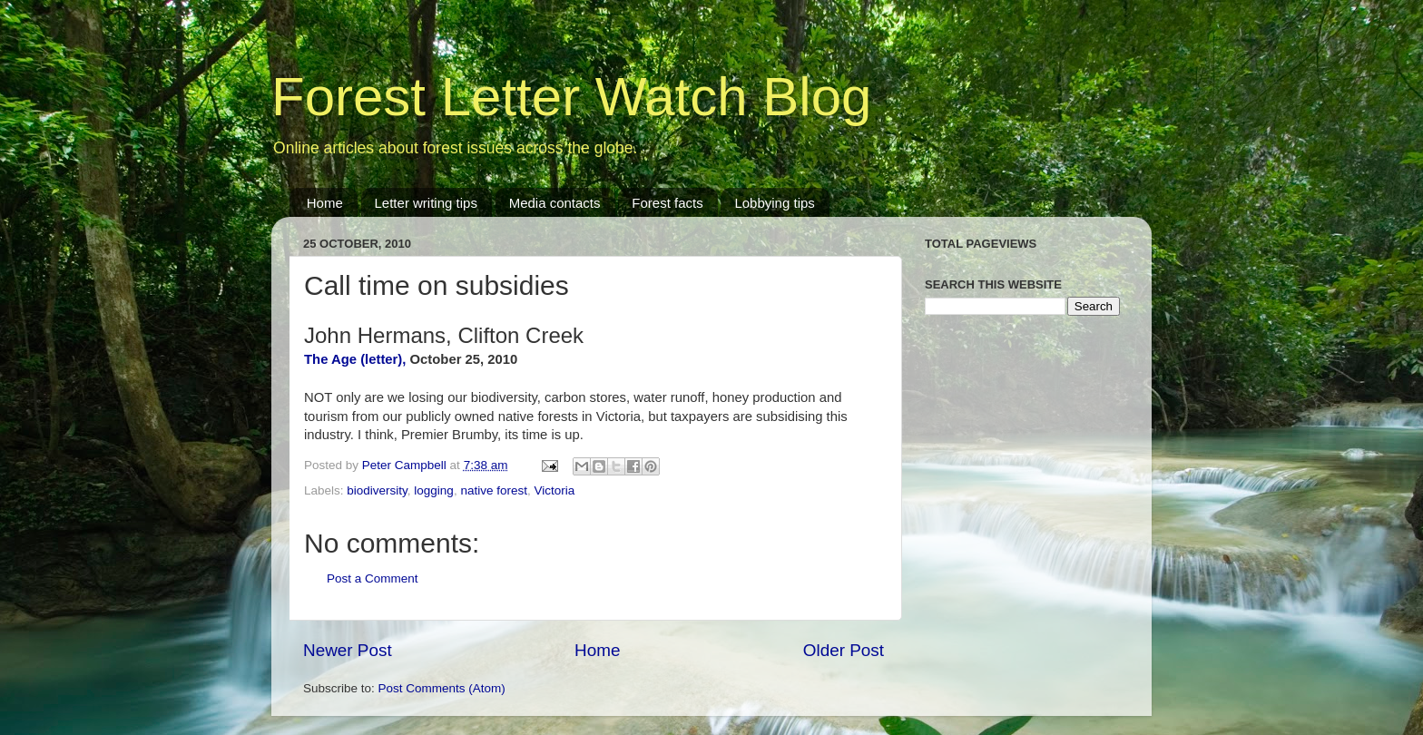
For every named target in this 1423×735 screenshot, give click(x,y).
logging (434, 490)
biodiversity (377, 490)
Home (325, 203)
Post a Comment (372, 578)
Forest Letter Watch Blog (571, 96)
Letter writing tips (426, 203)
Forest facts (667, 203)
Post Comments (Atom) (441, 688)
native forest (493, 490)
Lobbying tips (774, 203)
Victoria (554, 490)
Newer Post (347, 650)
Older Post (843, 650)
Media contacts (555, 203)
